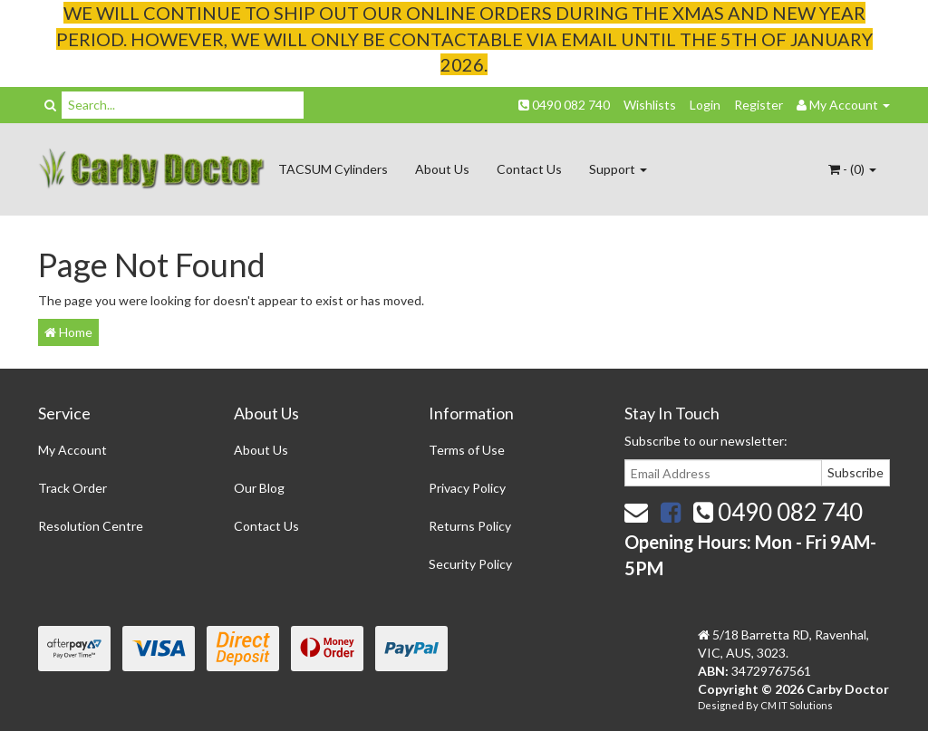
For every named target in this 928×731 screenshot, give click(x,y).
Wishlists (650, 104)
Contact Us (529, 169)
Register (758, 104)
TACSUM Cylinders (333, 169)
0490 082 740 (564, 104)
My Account (72, 449)
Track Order (72, 487)
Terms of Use (467, 449)
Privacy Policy (467, 487)
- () (852, 169)
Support (618, 169)
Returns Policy (470, 526)
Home (68, 332)
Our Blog (259, 487)
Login (705, 104)
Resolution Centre (90, 526)
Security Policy (470, 564)
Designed (722, 705)
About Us (442, 169)
